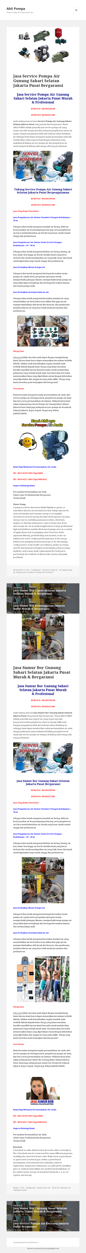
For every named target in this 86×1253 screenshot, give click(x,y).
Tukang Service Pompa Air (25, 572)
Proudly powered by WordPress (25, 1242)
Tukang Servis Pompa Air (44, 572)
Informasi (17, 357)
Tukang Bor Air (65, 1188)
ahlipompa (37, 570)
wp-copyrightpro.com (51, 1248)
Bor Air (56, 1188)
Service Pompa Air (51, 570)
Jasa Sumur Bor (45, 1188)
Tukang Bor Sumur (20, 1190)
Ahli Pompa (16, 8)
